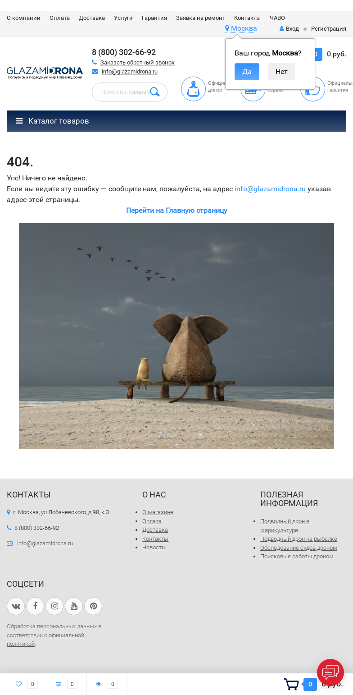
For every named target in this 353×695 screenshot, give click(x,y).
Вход (289, 28)
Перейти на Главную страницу (176, 210)
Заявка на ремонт (200, 17)
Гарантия (154, 17)
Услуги (123, 17)
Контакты (247, 17)
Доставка (92, 17)
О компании (24, 17)
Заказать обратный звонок (137, 62)
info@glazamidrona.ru (130, 71)
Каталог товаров (52, 120)
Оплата (60, 17)
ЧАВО (277, 17)
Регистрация (328, 28)
